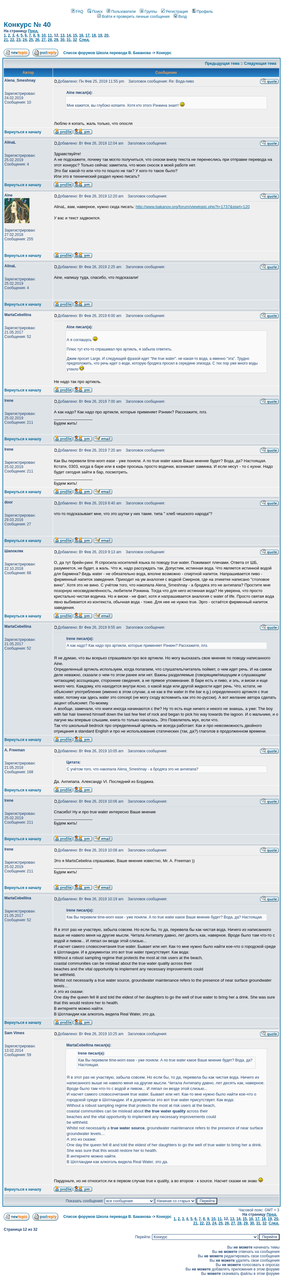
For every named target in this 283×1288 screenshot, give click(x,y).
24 (25, 40)
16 (81, 35)
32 (75, 40)
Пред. (33, 31)
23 (18, 40)
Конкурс (163, 53)
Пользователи (121, 11)
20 (106, 35)
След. (84, 40)
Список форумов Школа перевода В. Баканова (107, 53)
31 (68, 40)
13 (62, 35)
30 (62, 40)
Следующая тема (260, 63)
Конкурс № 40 (27, 24)
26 (37, 40)
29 (56, 40)
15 (75, 35)
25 (31, 40)
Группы (148, 11)
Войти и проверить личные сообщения (133, 16)
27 (43, 40)
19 (100, 35)
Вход (180, 16)
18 (94, 35)
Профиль (202, 11)
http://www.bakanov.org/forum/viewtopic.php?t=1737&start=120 (193, 206)
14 (68, 35)
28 (50, 40)
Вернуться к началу (22, 132)
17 (87, 35)
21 (6, 40)
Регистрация (174, 11)
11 (50, 35)
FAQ (77, 11)
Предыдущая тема (222, 63)
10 (43, 35)
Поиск (94, 11)
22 (12, 40)
